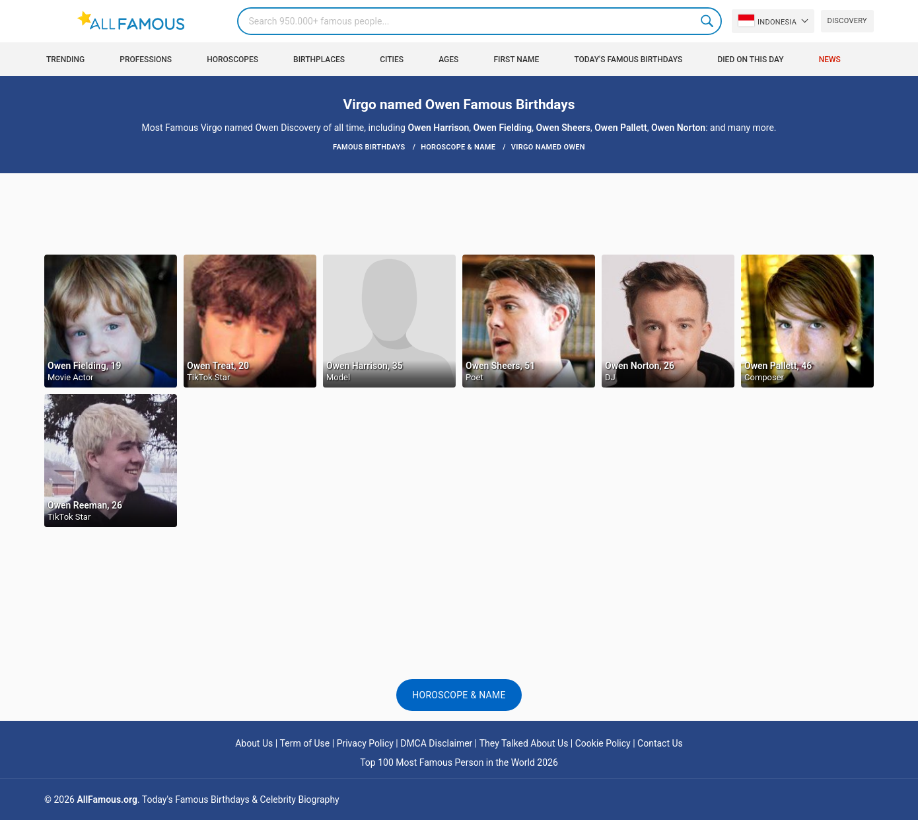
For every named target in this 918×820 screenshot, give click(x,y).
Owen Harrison (438, 127)
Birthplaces (319, 59)
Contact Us (660, 743)
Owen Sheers (563, 127)
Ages (448, 59)
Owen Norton (678, 127)
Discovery (847, 21)
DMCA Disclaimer (436, 743)
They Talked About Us (524, 743)
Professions (146, 59)
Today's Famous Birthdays (628, 59)
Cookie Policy (603, 743)
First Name (517, 59)
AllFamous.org (107, 799)
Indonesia (767, 20)
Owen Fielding (503, 127)
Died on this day (750, 59)
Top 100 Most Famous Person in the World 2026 (459, 762)
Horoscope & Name (459, 695)
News (830, 59)
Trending (65, 59)
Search (708, 21)
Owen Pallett (620, 127)
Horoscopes (232, 59)
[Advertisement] (459, 213)
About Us (254, 743)
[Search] (479, 21)
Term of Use (305, 743)
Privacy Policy (365, 743)
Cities (392, 59)
